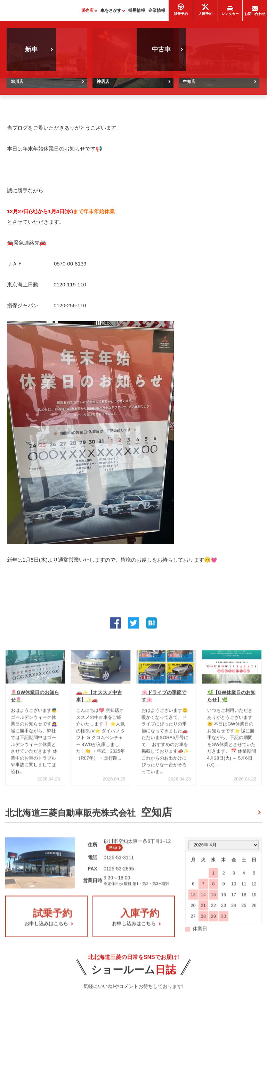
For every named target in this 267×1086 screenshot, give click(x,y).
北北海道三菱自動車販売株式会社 (88, 816)
